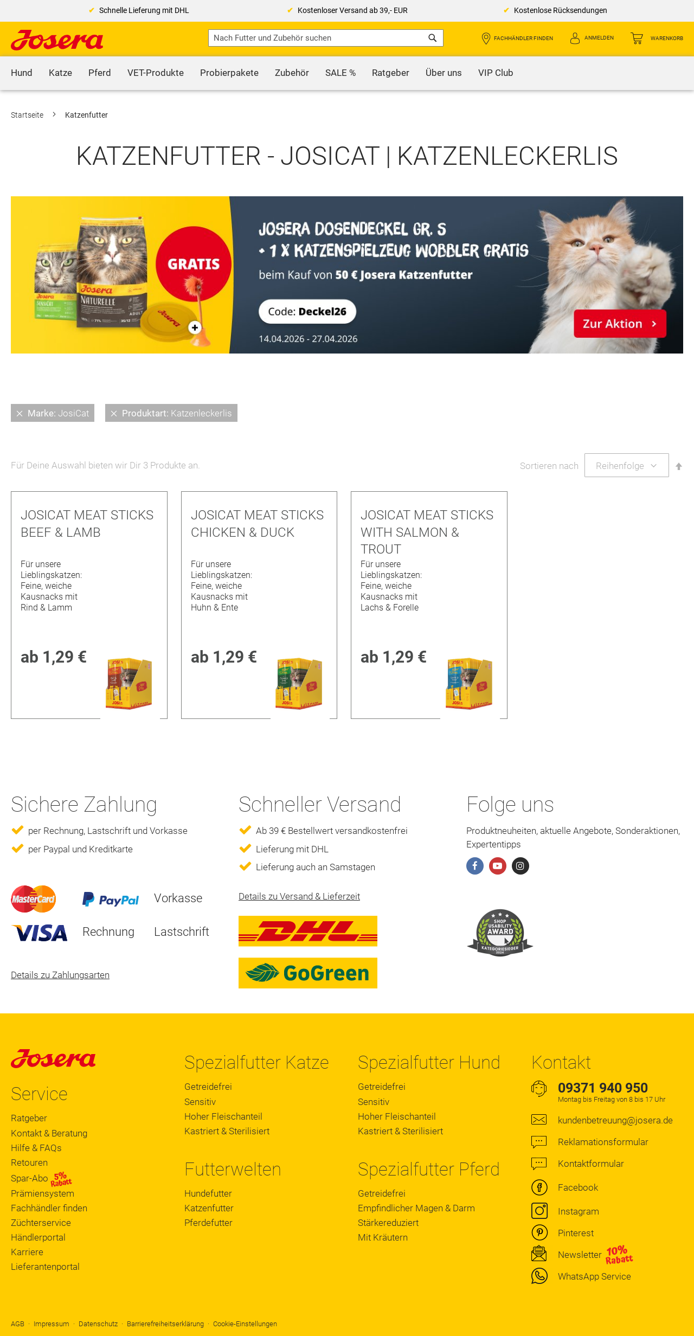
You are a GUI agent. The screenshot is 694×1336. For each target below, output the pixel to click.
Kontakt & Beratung (49, 1133)
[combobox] (326, 38)
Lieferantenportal (45, 1266)
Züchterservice (41, 1222)
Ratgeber (29, 1118)
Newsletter (580, 1254)
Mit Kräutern (383, 1237)
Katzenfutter (209, 1208)
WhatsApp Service (594, 1276)
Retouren (29, 1162)
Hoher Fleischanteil (223, 1116)
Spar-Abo (41, 1178)
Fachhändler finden (523, 38)
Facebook (578, 1187)
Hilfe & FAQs (36, 1147)
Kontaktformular (591, 1163)
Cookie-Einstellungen (245, 1324)
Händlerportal (38, 1237)
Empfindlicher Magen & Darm (416, 1208)
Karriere (27, 1252)
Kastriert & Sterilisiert (226, 1131)
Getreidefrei (208, 1086)
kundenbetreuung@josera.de (615, 1120)
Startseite (28, 115)
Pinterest (576, 1233)
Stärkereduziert (388, 1222)
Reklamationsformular (603, 1141)
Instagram (578, 1211)
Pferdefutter (208, 1222)
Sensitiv (200, 1101)
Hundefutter (208, 1193)
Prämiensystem (42, 1193)
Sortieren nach (549, 465)
